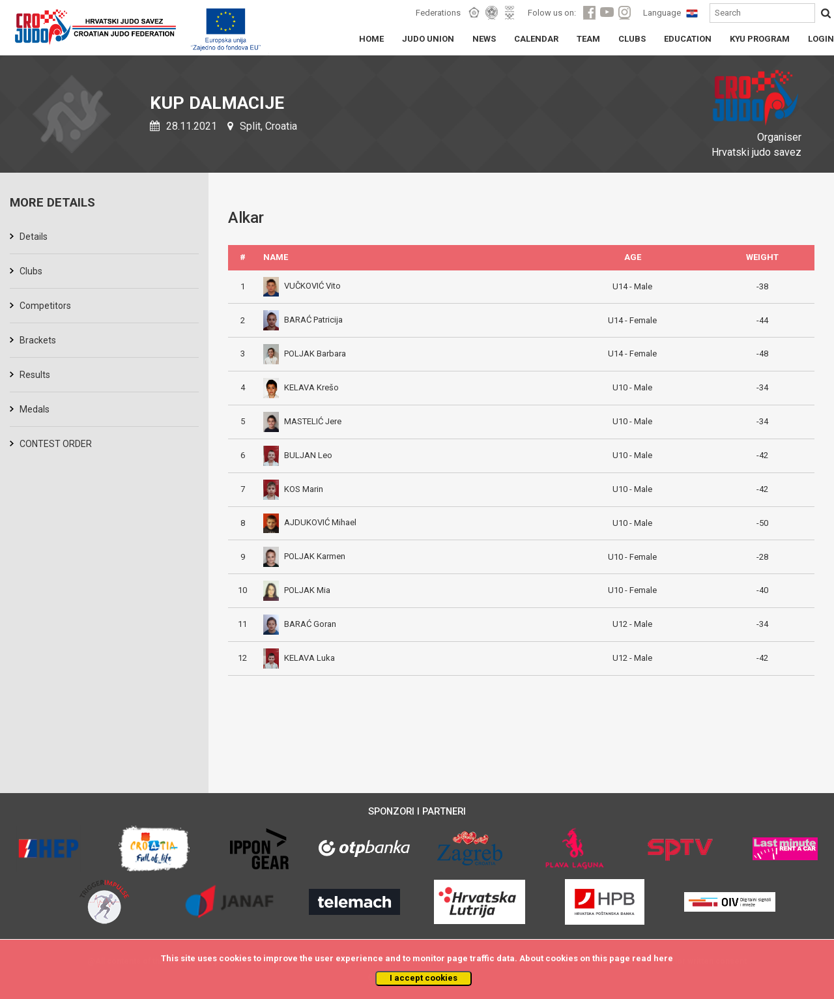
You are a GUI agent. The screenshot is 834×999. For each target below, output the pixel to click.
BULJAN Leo (297, 455)
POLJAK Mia (296, 590)
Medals (35, 409)
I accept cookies (423, 978)
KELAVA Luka (299, 658)
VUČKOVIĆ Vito (302, 286)
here (663, 958)
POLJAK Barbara (304, 353)
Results (35, 374)
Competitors (45, 305)
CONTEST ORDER (56, 444)
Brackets (38, 340)
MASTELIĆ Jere (302, 421)
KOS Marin (293, 489)
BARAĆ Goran (299, 624)
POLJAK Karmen (304, 556)
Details (34, 236)
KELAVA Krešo (301, 387)
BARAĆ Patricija (303, 320)
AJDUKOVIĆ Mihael (309, 522)
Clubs (31, 271)
